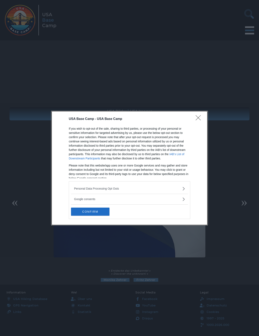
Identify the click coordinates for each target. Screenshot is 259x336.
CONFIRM (90, 211)
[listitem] (129, 189)
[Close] (199, 119)
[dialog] (129, 168)
